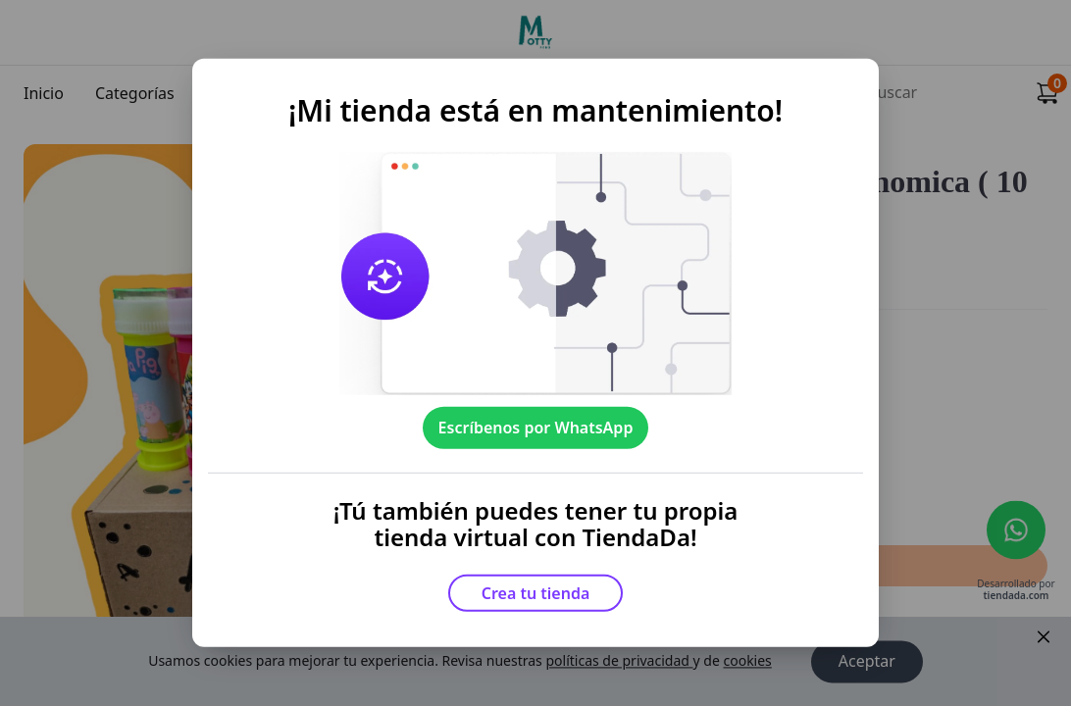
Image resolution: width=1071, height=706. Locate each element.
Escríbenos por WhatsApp (536, 427)
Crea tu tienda (536, 593)
